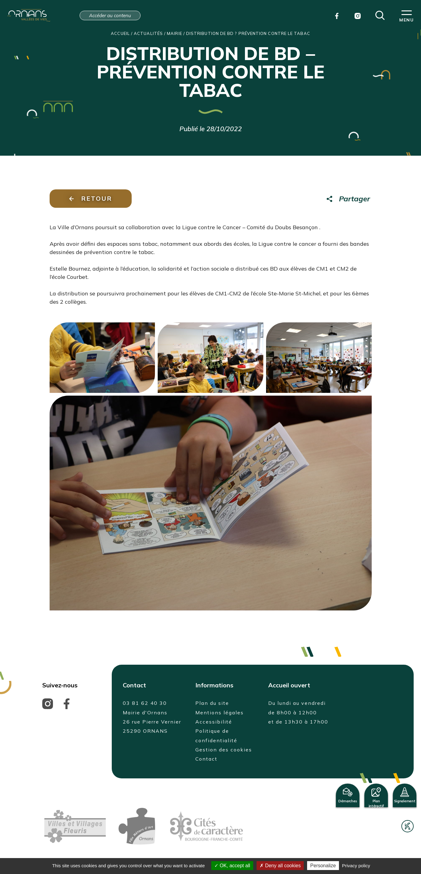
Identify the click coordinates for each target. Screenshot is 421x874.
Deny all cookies (280, 865)
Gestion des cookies (223, 750)
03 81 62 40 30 (145, 703)
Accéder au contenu (110, 15)
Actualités (148, 33)
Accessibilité (213, 722)
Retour (90, 198)
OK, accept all (232, 865)
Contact (206, 759)
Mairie (174, 33)
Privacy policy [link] (356, 865)
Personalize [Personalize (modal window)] (323, 865)
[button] (380, 15)
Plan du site (212, 703)
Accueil (120, 33)
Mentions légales (219, 712)
